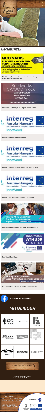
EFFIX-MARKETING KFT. (9, 405)
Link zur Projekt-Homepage (22, 376)
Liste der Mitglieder (22, 366)
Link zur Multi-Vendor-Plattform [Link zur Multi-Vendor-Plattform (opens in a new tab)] (22, 378)
